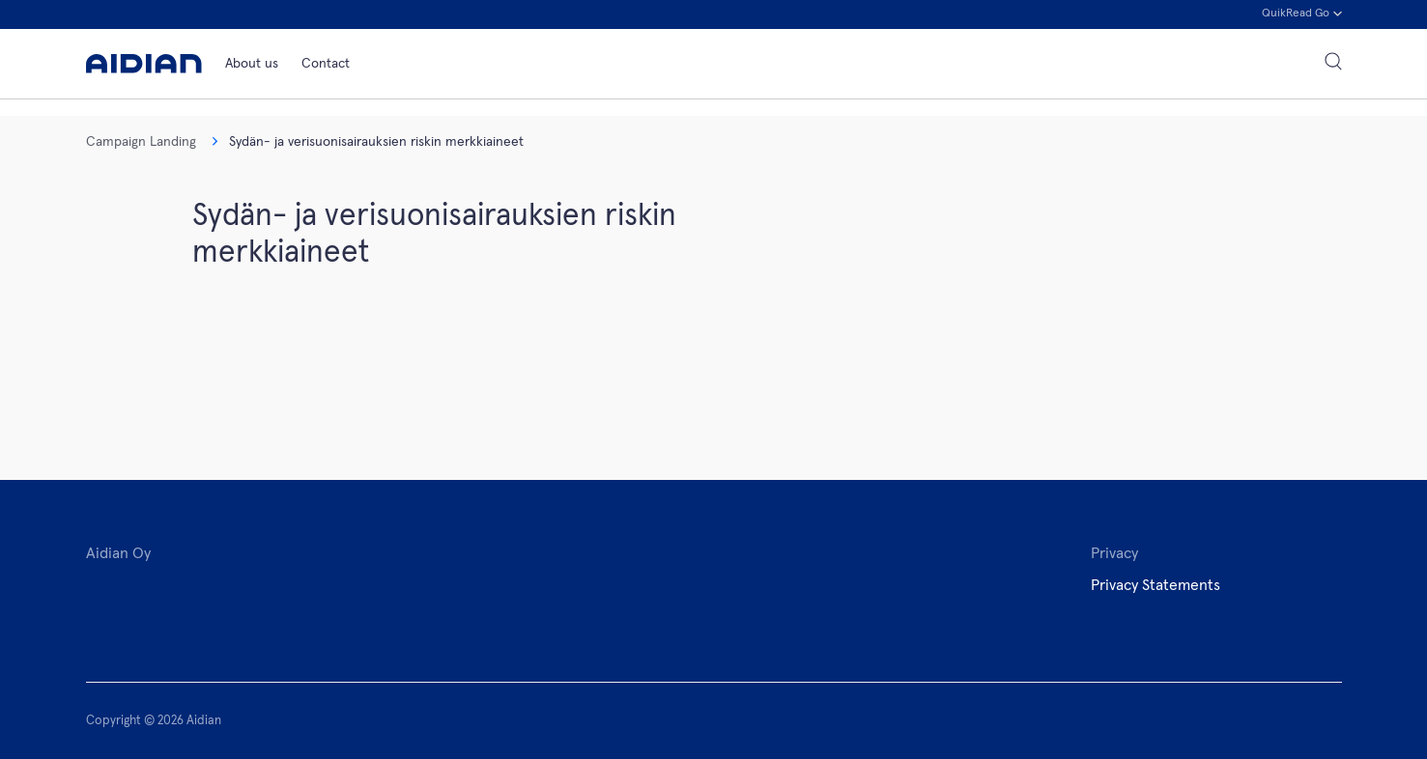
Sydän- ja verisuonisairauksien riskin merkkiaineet (368, 142)
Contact (325, 63)
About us (251, 63)
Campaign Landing (141, 142)
